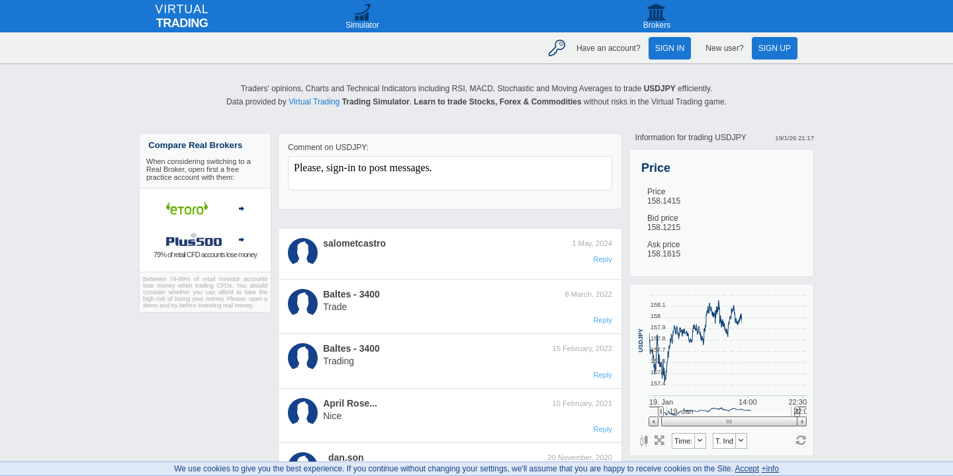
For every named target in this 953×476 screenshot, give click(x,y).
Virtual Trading (314, 101)
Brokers (656, 25)
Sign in (670, 48)
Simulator (362, 25)
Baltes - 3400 (351, 294)
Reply (602, 259)
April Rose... (350, 403)
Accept (747, 468)
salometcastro (354, 243)
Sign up (774, 48)
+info (769, 468)
